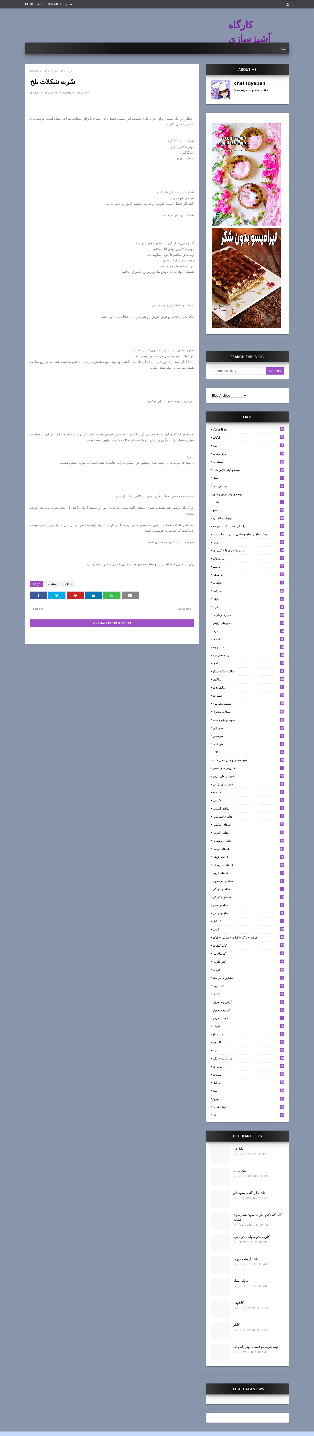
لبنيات (248, 1026)
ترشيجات (248, 558)
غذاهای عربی (248, 873)
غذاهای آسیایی (248, 808)
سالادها (248, 679)
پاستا (248, 502)
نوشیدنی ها (248, 1107)
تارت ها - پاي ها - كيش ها (248, 550)
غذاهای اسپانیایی (248, 816)
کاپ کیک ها (248, 945)
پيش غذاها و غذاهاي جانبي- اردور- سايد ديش (248, 534)
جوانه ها (248, 583)
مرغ (248, 1050)
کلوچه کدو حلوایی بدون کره (251, 1236)
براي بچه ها (248, 454)
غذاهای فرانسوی (248, 881)
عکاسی (248, 800)
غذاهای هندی (248, 905)
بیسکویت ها (248, 486)
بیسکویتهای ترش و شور (248, 494)
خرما (248, 607)
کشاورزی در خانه (248, 978)
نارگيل (248, 1082)
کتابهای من (248, 953)
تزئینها (248, 566)
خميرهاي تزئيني (248, 623)
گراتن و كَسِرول (248, 1002)
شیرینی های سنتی (248, 768)
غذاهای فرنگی (248, 889)
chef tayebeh (43, 93)
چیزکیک (248, 591)
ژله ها (248, 663)
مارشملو (248, 1034)
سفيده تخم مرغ (248, 704)
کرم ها (248, 970)
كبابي (248, 929)
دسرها (248, 631)
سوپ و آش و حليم (248, 720)
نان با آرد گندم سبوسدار (249, 1192)
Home (34, 71)
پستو (248, 510)
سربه (165, 356)
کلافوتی (238, 1302)
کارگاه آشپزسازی (249, 31)
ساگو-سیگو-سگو (248, 671)
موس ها (248, 1066)
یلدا (248, 1115)
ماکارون (248, 1042)
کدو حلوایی (248, 962)
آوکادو (248, 437)
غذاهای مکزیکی (248, 897)
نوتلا (248, 1091)
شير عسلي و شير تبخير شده (248, 760)
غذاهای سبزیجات (248, 865)
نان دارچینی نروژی (245, 1258)
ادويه (248, 445)
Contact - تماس (59, 4)
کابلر (236, 1324)
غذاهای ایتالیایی (248, 824)
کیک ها (248, 994)
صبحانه (248, 792)
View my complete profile (251, 90)
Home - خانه (33, 4)
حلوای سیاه (241, 1280)
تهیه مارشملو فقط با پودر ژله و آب (255, 1346)
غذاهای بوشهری (248, 841)
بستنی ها (51, 584)
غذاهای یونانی (248, 913)
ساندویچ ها (248, 687)
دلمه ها (248, 639)
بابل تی (238, 1148)
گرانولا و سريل (248, 1010)
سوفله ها (248, 744)
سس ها (248, 695)
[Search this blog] (238, 371)
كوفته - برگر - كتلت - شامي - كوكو (248, 937)
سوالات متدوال (248, 712)
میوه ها (248, 1074)
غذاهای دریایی (248, 849)
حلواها (248, 599)
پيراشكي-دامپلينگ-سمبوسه (248, 526)
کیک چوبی (248, 986)
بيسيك (248, 478)
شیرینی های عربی (248, 776)
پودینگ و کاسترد (248, 518)
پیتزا (248, 542)
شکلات (46, 71)
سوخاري (248, 728)
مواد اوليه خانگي (248, 1058)
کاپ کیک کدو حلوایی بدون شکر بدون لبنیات (257, 1217)
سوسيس (248, 736)
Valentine (248, 429)
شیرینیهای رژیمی (248, 784)
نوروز (248, 1099)
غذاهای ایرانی (248, 833)
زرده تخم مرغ (248, 655)
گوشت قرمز (248, 1018)
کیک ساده (239, 1170)
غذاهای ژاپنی (248, 857)
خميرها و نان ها (248, 615)
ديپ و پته (248, 647)
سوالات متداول (132, 564)
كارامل (248, 921)
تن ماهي (248, 574)
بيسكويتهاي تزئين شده (248, 470)
